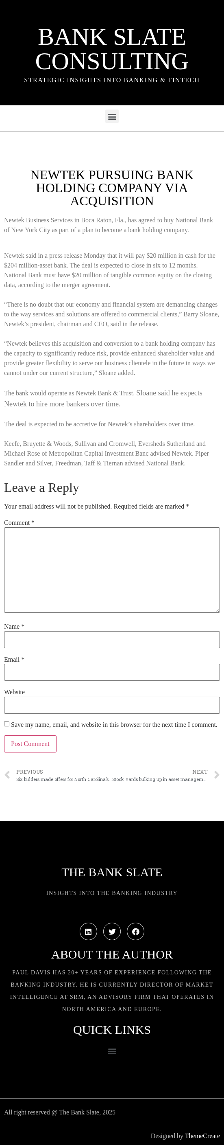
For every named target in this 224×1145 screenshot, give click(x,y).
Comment (19, 523)
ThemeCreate (202, 1135)
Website (14, 692)
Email (14, 659)
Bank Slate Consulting (112, 49)
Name (14, 626)
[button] (112, 116)
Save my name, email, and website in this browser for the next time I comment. (114, 725)
